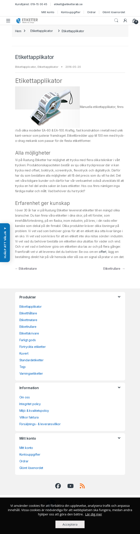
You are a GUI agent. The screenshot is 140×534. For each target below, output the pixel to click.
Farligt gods (27, 340)
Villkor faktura (29, 417)
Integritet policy (30, 404)
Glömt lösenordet (113, 12)
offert (102, 252)
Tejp (22, 367)
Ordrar (91, 12)
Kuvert (23, 353)
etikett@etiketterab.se (68, 4)
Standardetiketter (31, 360)
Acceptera (70, 524)
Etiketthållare (28, 313)
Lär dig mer (93, 514)
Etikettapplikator (48, 66)
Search (116, 20)
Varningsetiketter (31, 373)
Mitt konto (47, 12)
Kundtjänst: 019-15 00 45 (31, 4)
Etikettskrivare (29, 333)
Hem (18, 31)
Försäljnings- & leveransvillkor (40, 424)
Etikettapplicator (41, 31)
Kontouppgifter (70, 12)
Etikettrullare (114, 268)
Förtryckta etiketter (32, 347)
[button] (5, 242)
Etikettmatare (26, 268)
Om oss (24, 397)
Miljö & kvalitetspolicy (34, 410)
